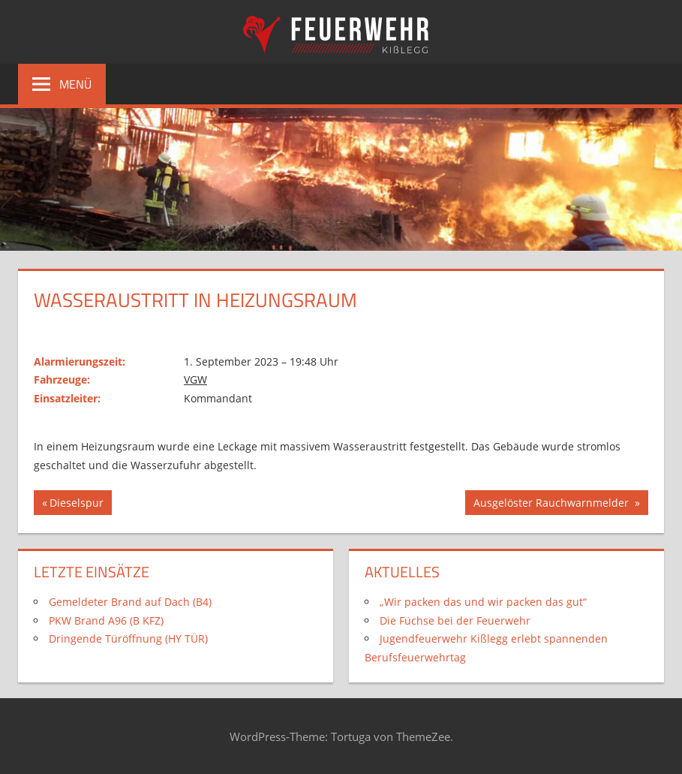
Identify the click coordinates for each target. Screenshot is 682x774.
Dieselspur (76, 504)
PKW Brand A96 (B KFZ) (106, 620)
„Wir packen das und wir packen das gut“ (483, 602)
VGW (195, 379)
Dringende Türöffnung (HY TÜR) (128, 638)
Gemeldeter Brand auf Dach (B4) (130, 602)
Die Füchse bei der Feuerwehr (455, 620)
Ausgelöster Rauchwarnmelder (552, 504)
